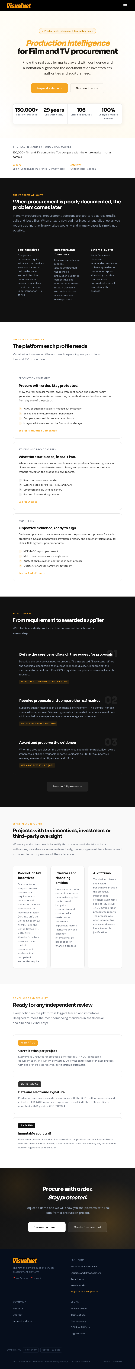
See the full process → (68, 786)
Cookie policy (78, 1321)
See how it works (87, 88)
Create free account (87, 1227)
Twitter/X (117, 1361)
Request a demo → (49, 88)
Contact (17, 1314)
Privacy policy (79, 1308)
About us (18, 1308)
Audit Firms (77, 1279)
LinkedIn (106, 1361)
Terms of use (78, 1314)
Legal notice (78, 1333)
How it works (78, 1285)
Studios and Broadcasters (86, 1272)
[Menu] (125, 5)
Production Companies (84, 1266)
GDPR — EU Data (80, 1327)
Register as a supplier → (84, 1291)
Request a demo (22, 1321)
